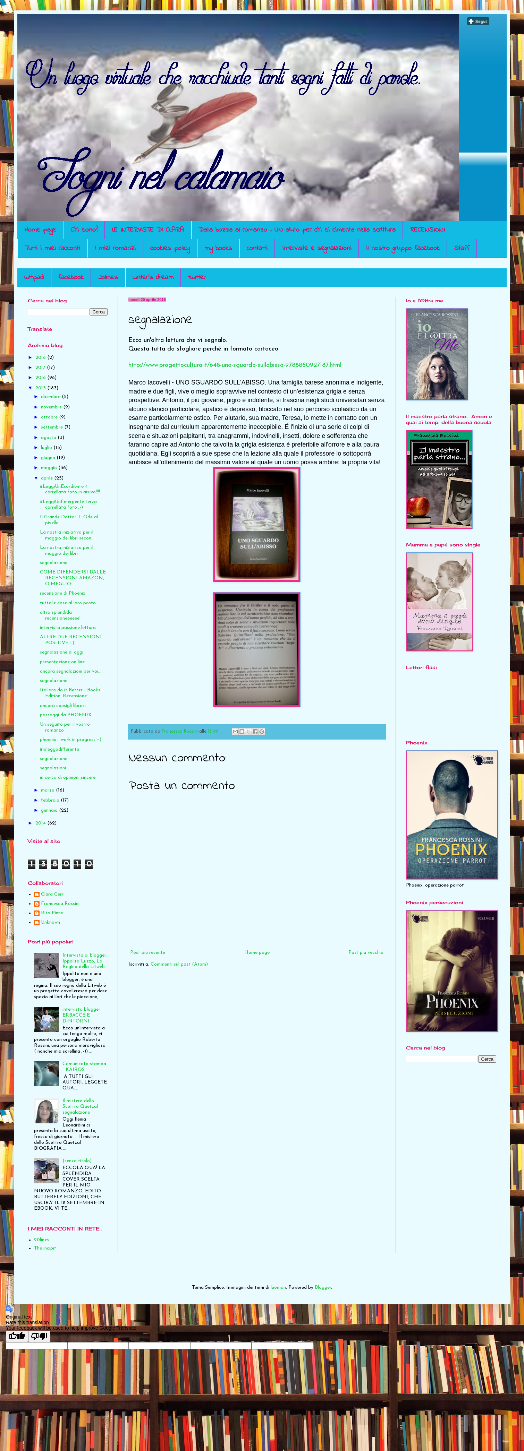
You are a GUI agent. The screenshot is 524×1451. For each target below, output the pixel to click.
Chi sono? (84, 230)
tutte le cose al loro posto (68, 603)
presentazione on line (62, 662)
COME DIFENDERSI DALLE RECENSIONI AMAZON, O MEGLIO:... (73, 578)
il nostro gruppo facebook (403, 248)
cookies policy (170, 248)
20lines (108, 278)
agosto (49, 437)
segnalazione (53, 562)
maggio (49, 467)
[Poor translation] (39, 1336)
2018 (41, 357)
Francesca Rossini (60, 903)
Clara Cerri (53, 894)
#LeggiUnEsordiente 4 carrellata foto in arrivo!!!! (70, 489)
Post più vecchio (365, 952)
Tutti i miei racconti (52, 248)
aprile (47, 478)
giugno (49, 457)
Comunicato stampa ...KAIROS (84, 1066)
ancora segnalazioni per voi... (70, 671)
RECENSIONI (427, 230)
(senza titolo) (77, 1161)
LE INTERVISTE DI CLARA (148, 230)
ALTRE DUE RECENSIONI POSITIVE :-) (71, 640)
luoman (278, 1287)
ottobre (50, 417)
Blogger (323, 1287)
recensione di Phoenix (62, 593)
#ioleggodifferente (59, 749)
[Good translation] (17, 1336)
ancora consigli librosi (63, 705)
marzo (48, 790)
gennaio (50, 810)
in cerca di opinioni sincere (67, 777)
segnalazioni (53, 768)
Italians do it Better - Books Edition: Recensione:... (70, 693)
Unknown (50, 922)
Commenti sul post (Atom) (179, 964)
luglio (47, 447)
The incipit (45, 1248)
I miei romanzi (115, 248)
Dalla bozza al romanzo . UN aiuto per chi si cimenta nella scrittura (297, 230)
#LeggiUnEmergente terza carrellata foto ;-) (68, 504)
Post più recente (147, 952)
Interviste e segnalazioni (317, 248)
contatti (257, 248)
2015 (41, 388)
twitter (197, 278)
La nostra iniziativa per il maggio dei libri (66, 550)
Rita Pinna (52, 913)
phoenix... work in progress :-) (70, 739)
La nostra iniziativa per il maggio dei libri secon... (67, 535)
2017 (41, 367)
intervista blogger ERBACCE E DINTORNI (81, 1015)
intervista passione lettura (68, 627)
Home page (40, 230)
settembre (52, 427)
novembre (52, 407)
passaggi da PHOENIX (65, 715)
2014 (41, 823)
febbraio (51, 800)
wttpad (34, 278)
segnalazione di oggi (61, 652)
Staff (462, 248)
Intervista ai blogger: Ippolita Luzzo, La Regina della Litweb (84, 961)
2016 (41, 377)
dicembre (51, 396)
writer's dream (153, 278)
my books (218, 248)
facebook (71, 278)
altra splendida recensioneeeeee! (60, 615)
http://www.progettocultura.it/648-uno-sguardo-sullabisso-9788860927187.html (234, 365)
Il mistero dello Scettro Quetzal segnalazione (80, 1106)
